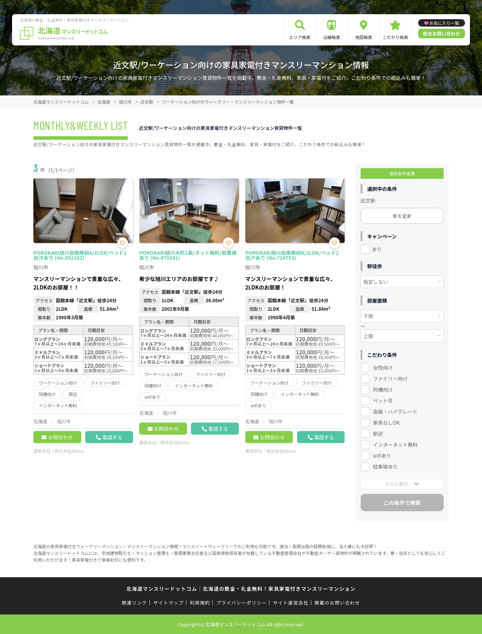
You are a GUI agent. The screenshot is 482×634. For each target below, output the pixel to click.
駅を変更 (402, 216)
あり (377, 249)
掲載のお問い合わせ (337, 602)
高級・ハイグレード (395, 411)
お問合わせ (60, 437)
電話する (112, 437)
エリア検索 (300, 37)
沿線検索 (331, 37)
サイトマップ (168, 602)
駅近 (378, 433)
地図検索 (363, 37)
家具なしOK (386, 422)
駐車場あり (385, 466)
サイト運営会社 (290, 602)
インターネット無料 (395, 444)
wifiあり (382, 455)
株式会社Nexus (69, 451)
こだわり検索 (395, 37)
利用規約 (200, 602)
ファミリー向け (390, 378)
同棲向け (383, 389)
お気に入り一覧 (444, 23)
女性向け (383, 367)
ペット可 (383, 400)
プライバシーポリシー (241, 602)
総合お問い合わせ (441, 33)
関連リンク (134, 602)
